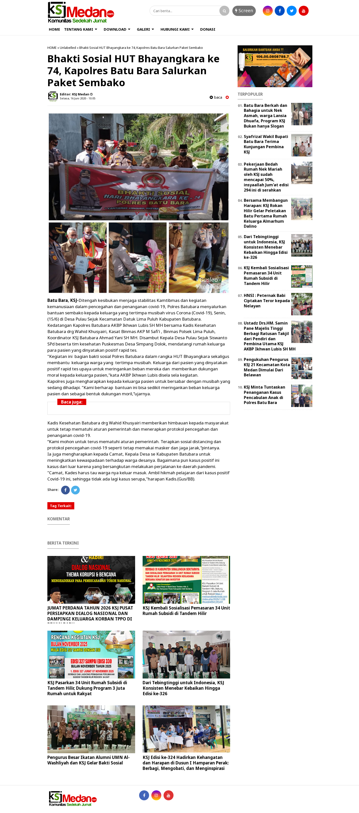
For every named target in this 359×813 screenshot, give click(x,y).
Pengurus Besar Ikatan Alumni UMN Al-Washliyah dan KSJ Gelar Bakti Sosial (88, 760)
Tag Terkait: (61, 505)
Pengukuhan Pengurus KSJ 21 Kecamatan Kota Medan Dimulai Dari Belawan (267, 367)
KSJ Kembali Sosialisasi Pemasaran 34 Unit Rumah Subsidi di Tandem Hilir (186, 610)
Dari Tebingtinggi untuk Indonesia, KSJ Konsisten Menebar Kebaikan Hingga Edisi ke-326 (183, 688)
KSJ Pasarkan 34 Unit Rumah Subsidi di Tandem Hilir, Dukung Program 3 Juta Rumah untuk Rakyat (87, 688)
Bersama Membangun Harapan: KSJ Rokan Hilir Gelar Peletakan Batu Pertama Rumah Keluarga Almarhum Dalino (266, 213)
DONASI (207, 29)
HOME (54, 29)
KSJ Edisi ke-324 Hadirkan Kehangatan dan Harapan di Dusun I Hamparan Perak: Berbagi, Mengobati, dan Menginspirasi (186, 762)
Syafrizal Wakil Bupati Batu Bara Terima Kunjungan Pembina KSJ (266, 144)
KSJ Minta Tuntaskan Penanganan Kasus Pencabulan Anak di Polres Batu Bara (264, 394)
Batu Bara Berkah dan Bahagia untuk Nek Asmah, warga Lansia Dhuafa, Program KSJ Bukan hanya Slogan (265, 116)
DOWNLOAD (115, 29)
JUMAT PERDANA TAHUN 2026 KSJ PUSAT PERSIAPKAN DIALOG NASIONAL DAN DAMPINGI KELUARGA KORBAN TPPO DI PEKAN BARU (90, 616)
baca (216, 97)
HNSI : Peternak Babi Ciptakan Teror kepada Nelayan (267, 301)
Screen (244, 10)
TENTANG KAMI (78, 29)
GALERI (143, 29)
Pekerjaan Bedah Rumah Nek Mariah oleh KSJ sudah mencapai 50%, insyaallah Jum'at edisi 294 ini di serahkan (266, 177)
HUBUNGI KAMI (175, 29)
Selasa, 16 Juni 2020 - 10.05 (77, 98)
